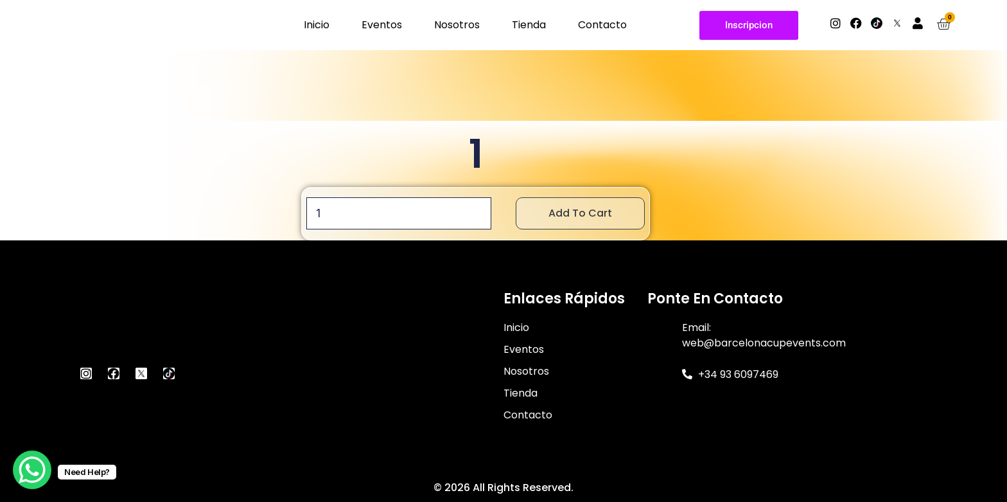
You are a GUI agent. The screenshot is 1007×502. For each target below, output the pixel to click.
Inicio (316, 25)
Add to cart (580, 213)
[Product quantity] (398, 213)
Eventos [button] (382, 25)
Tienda (529, 25)
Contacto (602, 25)
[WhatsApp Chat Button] (32, 470)
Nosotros (457, 25)
